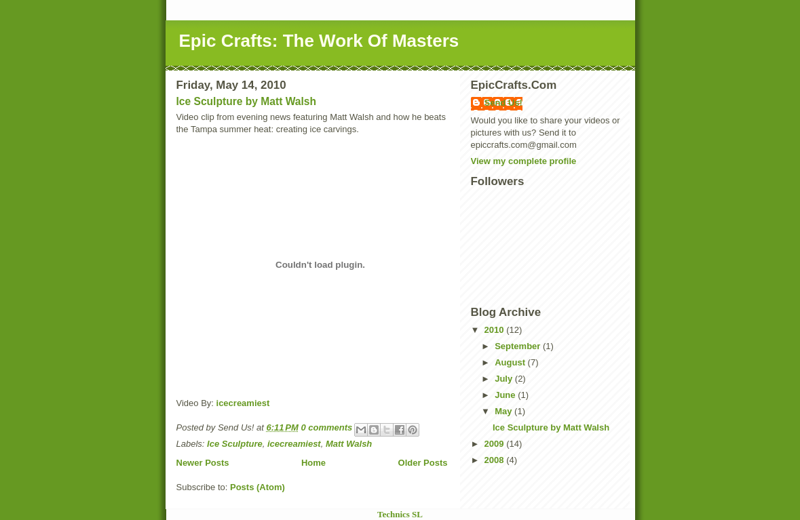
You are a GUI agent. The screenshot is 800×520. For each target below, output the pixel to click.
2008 (495, 460)
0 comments (326, 427)
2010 (495, 330)
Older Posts (423, 463)
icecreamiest (243, 403)
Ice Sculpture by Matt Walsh (246, 101)
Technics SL (400, 514)
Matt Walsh (349, 444)
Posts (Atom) (257, 487)
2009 (495, 444)
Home (313, 463)
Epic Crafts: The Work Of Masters (319, 41)
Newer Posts (202, 463)
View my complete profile (524, 161)
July (505, 379)
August (511, 362)
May (504, 411)
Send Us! (503, 103)
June (506, 395)
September (519, 346)
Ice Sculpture (235, 444)
